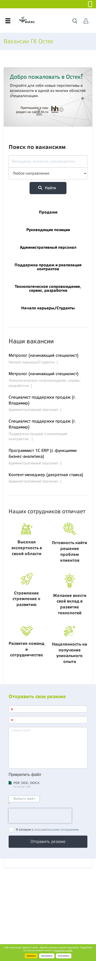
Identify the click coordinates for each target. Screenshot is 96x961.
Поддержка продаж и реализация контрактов (48, 264)
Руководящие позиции (48, 227)
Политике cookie (63, 950)
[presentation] (40, 815)
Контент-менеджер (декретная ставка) (46, 474)
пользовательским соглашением (56, 830)
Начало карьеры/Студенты (48, 305)
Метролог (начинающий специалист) (44, 355)
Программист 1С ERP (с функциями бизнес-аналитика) (43, 453)
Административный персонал (48, 244)
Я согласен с (44, 829)
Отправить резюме (48, 841)
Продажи (48, 209)
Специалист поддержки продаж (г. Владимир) (42, 400)
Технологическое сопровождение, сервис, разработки (48, 285)
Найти (47, 188)
